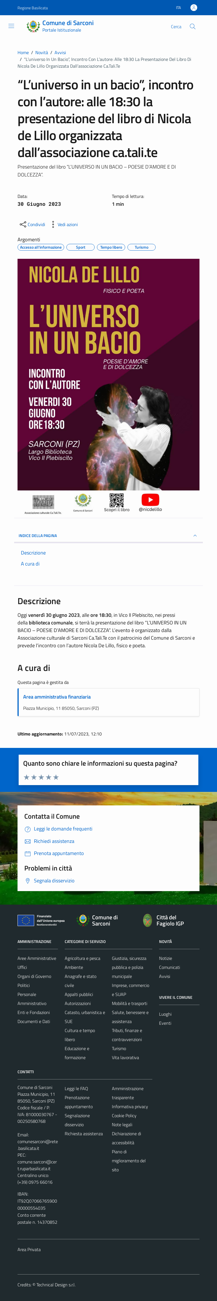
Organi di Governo (34, 976)
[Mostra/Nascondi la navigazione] (11, 26)
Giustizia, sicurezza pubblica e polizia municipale (129, 967)
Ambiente (74, 967)
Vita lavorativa (125, 1057)
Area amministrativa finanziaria (57, 697)
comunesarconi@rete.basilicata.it (38, 1145)
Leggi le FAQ (76, 1088)
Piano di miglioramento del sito (129, 1160)
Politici (24, 985)
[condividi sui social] (32, 224)
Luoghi (165, 1014)
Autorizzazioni (78, 1003)
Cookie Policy (124, 1115)
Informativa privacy (130, 1106)
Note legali (122, 1124)
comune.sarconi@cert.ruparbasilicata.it (37, 1165)
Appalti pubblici (79, 994)
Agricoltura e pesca (82, 958)
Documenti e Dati (34, 1021)
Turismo (119, 1048)
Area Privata (29, 1249)
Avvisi (164, 976)
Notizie (165, 958)
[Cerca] (192, 26)
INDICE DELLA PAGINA (108, 535)
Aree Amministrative (37, 958)
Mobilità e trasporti (129, 1003)
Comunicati (169, 967)
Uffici (22, 967)
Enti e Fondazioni (34, 1012)
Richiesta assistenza (84, 1133)
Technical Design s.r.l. (55, 1284)
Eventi (165, 1023)
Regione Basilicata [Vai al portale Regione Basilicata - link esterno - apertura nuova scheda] (33, 8)
